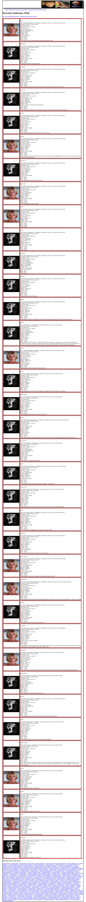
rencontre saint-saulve (59, 870)
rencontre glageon (22, 888)
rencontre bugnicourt (72, 893)
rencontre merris (8, 893)
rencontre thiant (27, 885)
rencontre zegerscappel (22, 890)
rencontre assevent (12, 888)
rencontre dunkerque (60, 863)
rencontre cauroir (69, 895)
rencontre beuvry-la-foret (62, 884)
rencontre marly (34, 870)
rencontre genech (47, 885)
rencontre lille (6, 863)
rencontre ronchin (6, 868)
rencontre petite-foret (7, 880)
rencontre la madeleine (51, 865)
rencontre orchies (13, 874)
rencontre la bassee (38, 877)
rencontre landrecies (42, 883)
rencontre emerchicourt (38, 894)
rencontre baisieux (54, 880)
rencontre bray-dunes (44, 880)
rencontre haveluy (32, 884)
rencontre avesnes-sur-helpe (73, 879)
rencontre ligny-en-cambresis (68, 887)
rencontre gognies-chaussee (51, 894)
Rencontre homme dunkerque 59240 (11, 16)
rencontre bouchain (67, 882)
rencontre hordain (73, 890)
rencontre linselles (22, 874)
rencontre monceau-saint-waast (68, 896)
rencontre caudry (64, 868)
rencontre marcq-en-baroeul (72, 864)
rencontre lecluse (36, 891)
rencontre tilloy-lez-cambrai (40, 896)
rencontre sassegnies (75, 899)
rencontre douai (49, 864)
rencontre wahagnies (37, 885)
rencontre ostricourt (40, 879)
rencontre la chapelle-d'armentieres (69, 873)
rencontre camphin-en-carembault (67, 889)
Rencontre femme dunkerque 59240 (28, 16)
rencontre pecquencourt (15, 878)
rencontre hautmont (14, 869)
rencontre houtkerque (18, 893)
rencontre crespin (64, 880)
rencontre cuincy (29, 877)
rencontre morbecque (17, 885)
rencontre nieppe (22, 875)
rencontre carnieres (78, 891)
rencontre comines (62, 869)
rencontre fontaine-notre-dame (52, 888)
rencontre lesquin (10, 877)
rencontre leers (23, 873)
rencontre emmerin (12, 884)
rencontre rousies (16, 882)
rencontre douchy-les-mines (72, 870)
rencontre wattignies (43, 869)
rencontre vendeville (22, 889)
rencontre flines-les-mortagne (34, 889)
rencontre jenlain (69, 891)
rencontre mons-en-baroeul (15, 867)
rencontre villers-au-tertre (58, 895)
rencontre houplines (46, 874)
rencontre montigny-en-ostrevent (21, 880)
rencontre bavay (52, 883)
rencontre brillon (11, 895)
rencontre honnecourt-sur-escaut (65, 894)
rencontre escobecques (49, 899)
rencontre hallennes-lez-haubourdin (10, 883)
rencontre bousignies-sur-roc (14, 898)
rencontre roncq (52, 869)
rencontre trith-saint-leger (59, 877)
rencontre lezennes (22, 884)
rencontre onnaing (56, 873)
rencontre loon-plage (71, 877)
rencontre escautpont (26, 882)
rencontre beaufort (54, 893)
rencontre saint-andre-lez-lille (46, 870)
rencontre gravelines (25, 870)
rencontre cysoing (34, 880)
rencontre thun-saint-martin (54, 896)
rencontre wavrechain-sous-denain (50, 889)
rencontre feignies (32, 875)
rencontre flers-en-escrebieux (49, 878)
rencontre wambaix (13, 899)
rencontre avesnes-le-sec (25, 891)
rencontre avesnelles (70, 885)
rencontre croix (56, 867)
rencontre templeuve (36, 878)
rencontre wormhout (29, 879)
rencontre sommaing (52, 898)
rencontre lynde (20, 895)
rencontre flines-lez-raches (18, 879)
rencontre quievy (40, 888)
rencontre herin (23, 883)
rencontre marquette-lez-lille (34, 872)
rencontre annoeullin (7, 872)
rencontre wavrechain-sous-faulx (29, 898)
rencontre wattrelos (59, 864)
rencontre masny (45, 882)
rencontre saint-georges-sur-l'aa (25, 899)
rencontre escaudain (32, 873)
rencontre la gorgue (26, 878)
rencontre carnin (62, 893)
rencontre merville (14, 873)
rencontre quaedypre (59, 891)
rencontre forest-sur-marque (61, 890)
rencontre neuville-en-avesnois (62, 899)
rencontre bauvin (50, 879)
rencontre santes (60, 878)
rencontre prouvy (44, 887)
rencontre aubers (11, 890)
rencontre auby (14, 875)
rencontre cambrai (7, 865)
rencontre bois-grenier (33, 890)
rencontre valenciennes (39, 864)
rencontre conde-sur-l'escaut (67, 872)
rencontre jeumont (56, 872)
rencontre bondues (46, 872)
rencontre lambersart (28, 865)
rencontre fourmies (72, 869)
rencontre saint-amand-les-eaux (40, 868)
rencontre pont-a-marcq (75, 884)
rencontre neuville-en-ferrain (19, 872)
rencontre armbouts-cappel (13, 887)
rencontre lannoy (31, 888)
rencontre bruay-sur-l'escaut (13, 870)
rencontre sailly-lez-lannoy (67, 888)
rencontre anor (60, 883)
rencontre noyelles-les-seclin (25, 894)
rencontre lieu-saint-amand (47, 891)
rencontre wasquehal (65, 867)
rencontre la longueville (55, 887)
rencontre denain (75, 867)
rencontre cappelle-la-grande (34, 874)
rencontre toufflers (77, 882)
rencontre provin (36, 882)
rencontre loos (26, 867)
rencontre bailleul (73, 868)
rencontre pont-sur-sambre (58, 885)
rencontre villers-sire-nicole (42, 893)
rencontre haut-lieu (42, 898)
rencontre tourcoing (49, 863)
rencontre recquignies (25, 887)
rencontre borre (12, 896)
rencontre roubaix (39, 863)
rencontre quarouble (42, 884)
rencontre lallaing (48, 877)
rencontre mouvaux (24, 869)
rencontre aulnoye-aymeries (44, 873)
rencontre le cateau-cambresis (43, 875)
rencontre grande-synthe (36, 867)
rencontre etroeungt (13, 891)
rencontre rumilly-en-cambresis (47, 890)
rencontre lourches (32, 883)
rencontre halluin (47, 867)
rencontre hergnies (7, 882)
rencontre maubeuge (17, 865)
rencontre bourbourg (56, 875)
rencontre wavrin (65, 874)
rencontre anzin (33, 869)
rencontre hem (15, 868)
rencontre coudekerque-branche (66, 865)
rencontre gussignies (63, 898)
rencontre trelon (51, 884)
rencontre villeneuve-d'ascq (26, 864)
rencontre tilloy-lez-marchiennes (25, 896)
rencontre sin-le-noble (54, 868)
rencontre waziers (56, 874)
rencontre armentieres (39, 865)
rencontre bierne (12, 889)
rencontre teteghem (67, 875)
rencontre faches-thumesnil (26, 868)
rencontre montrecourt (8, 900)
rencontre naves (47, 895)
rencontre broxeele (38, 899)
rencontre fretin (68, 883)
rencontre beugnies (38, 895)
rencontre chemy (29, 895)
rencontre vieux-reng (12, 894)
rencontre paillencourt (29, 893)
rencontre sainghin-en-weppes (72, 878)
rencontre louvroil (20, 877)
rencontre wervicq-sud (60, 879)
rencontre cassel (35, 887)
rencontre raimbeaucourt (55, 882)
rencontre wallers (6, 879)
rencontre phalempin (73, 880)
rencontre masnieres (7, 885)
